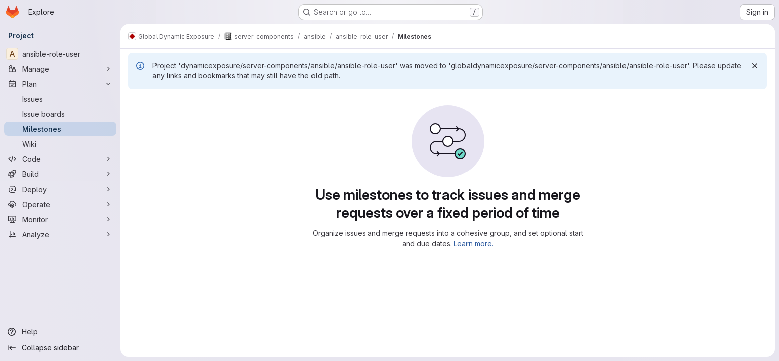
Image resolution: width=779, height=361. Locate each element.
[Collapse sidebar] (60, 348)
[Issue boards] (60, 114)
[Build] (60, 174)
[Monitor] (60, 219)
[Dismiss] (755, 66)
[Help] (60, 332)
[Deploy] (60, 189)
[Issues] (60, 99)
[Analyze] (60, 234)
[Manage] (60, 69)
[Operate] (60, 204)
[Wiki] (60, 144)
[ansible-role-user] (60, 54)
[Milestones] (60, 129)
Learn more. (473, 243)
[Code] (60, 159)
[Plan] (60, 84)
